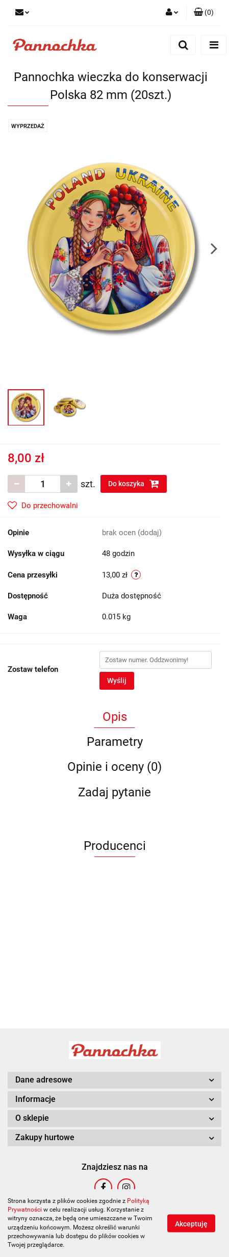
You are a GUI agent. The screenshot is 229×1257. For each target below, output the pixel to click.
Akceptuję (191, 1223)
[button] (203, 13)
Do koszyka (133, 484)
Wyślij (116, 680)
